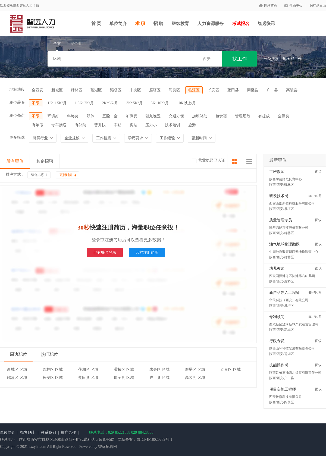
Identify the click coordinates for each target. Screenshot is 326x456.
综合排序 (37, 175)
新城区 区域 (17, 369)
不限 (35, 103)
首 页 (96, 23)
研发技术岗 (278, 196)
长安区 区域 (53, 378)
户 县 (272, 90)
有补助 (80, 125)
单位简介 (118, 23)
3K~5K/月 (134, 103)
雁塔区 (155, 90)
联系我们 (48, 432)
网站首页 (270, 5)
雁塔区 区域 (195, 369)
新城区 (57, 90)
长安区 (213, 90)
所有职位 (15, 161)
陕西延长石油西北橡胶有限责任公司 (295, 373)
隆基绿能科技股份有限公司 (288, 227)
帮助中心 (295, 5)
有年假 (37, 125)
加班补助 (199, 116)
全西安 (37, 90)
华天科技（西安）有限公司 (288, 300)
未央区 (135, 90)
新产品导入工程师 (284, 293)
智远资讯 (266, 23)
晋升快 (100, 125)
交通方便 (176, 116)
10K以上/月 (186, 103)
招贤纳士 (28, 432)
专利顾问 (276, 317)
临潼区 (194, 90)
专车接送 (59, 125)
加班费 (131, 116)
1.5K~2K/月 (84, 103)
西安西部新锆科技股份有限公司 (292, 203)
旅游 (192, 125)
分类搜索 (271, 59)
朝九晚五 (153, 116)
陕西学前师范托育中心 (285, 179)
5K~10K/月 (160, 103)
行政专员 (276, 341)
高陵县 (291, 90)
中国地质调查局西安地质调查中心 (293, 252)
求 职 (140, 23)
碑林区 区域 (53, 369)
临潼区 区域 (17, 378)
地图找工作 (292, 59)
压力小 (151, 125)
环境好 (53, 116)
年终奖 (73, 116)
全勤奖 (283, 116)
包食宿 (221, 116)
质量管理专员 (280, 220)
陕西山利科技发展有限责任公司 (292, 348)
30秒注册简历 (147, 252)
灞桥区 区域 (124, 369)
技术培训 (172, 125)
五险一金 (110, 116)
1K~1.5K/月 (57, 103)
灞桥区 (115, 90)
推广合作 (68, 432)
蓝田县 (233, 90)
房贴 (133, 125)
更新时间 (66, 175)
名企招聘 (44, 161)
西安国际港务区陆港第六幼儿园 (292, 276)
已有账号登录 (104, 252)
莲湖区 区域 (88, 369)
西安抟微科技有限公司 (285, 397)
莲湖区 (96, 90)
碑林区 (76, 90)
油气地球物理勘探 (284, 244)
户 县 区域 (159, 378)
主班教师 (276, 172)
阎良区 (174, 90)
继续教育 (180, 23)
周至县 (252, 90)
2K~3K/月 (110, 103)
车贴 (117, 125)
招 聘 (158, 23)
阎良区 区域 (231, 369)
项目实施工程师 (282, 389)
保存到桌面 (318, 5)
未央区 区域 (159, 369)
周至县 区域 (124, 378)
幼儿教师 (276, 268)
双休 (90, 116)
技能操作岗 (278, 365)
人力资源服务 (211, 23)
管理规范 (242, 116)
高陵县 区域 (195, 378)
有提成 (264, 116)
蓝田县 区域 (88, 378)
